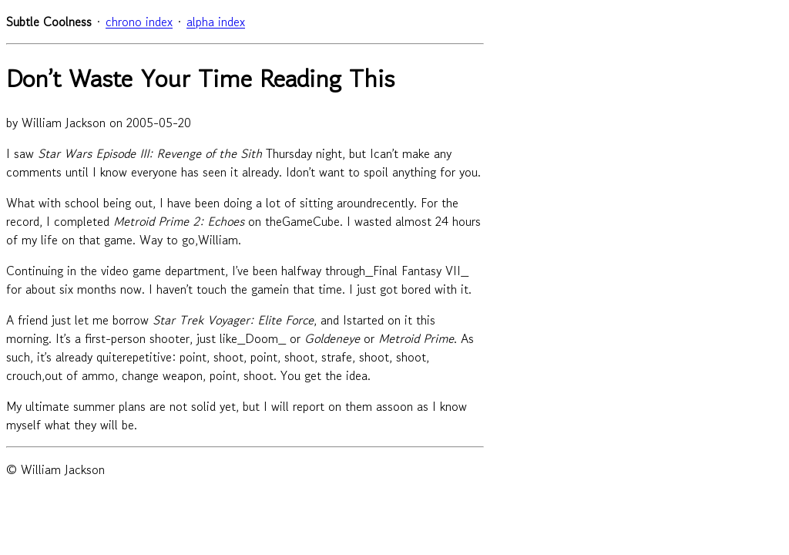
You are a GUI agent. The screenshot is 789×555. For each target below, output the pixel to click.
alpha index (215, 21)
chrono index (139, 21)
